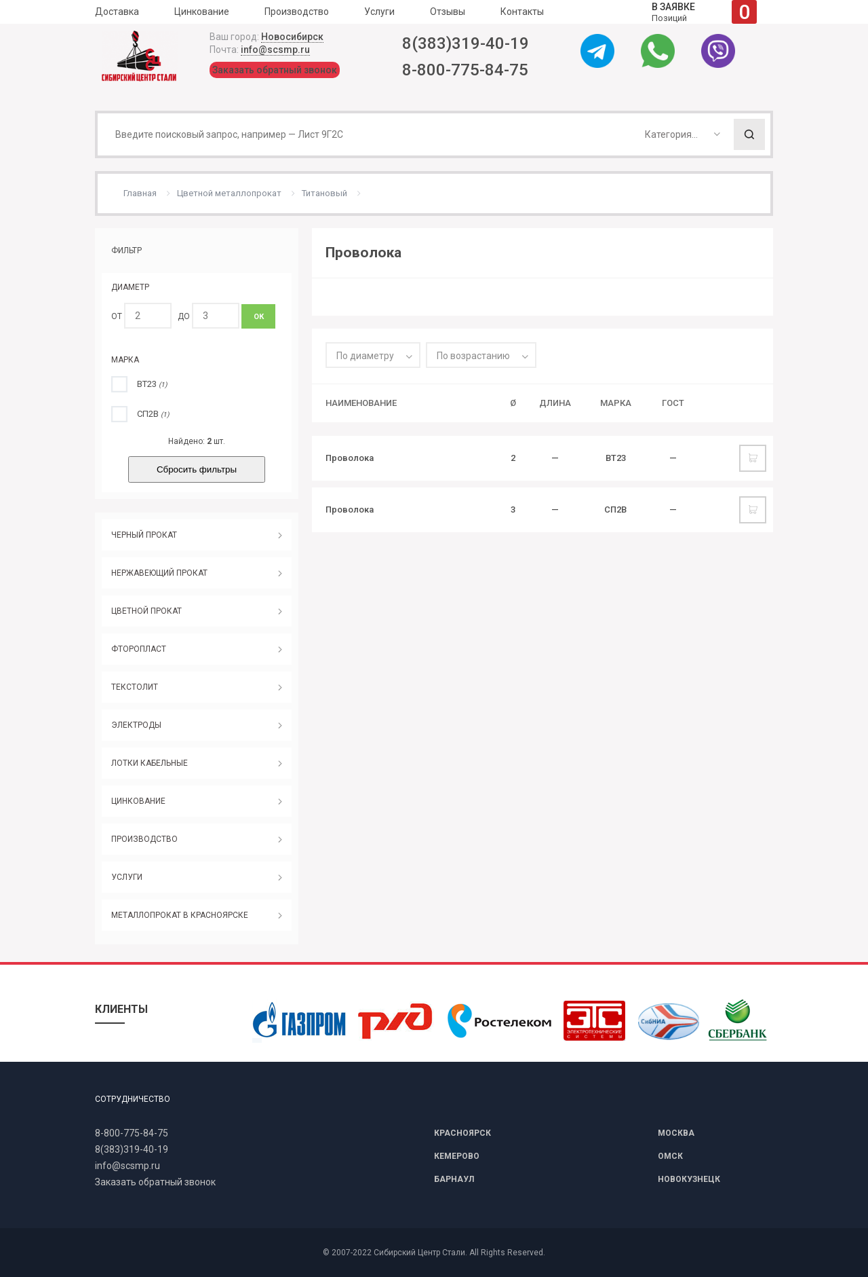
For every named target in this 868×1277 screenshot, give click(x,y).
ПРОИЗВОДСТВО (144, 839)
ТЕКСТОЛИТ (134, 687)
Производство (296, 11)
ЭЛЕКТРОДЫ (136, 725)
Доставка (117, 11)
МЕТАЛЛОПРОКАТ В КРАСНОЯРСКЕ (179, 915)
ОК (259, 316)
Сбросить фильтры (197, 469)
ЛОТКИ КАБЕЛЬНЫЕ (149, 763)
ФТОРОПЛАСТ (138, 649)
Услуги (379, 11)
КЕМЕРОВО (456, 1156)
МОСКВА (676, 1133)
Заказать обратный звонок (274, 69)
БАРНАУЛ (454, 1179)
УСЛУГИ (126, 877)
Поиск (749, 134)
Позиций (704, 12)
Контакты (522, 11)
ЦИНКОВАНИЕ (138, 801)
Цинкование (201, 11)
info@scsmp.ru (275, 49)
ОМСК (670, 1156)
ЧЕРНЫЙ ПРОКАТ (144, 535)
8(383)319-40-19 (465, 43)
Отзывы (447, 11)
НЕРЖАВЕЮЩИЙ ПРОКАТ (159, 573)
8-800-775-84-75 (465, 69)
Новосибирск (292, 36)
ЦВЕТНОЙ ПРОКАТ (146, 611)
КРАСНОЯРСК (462, 1133)
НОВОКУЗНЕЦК (689, 1179)
